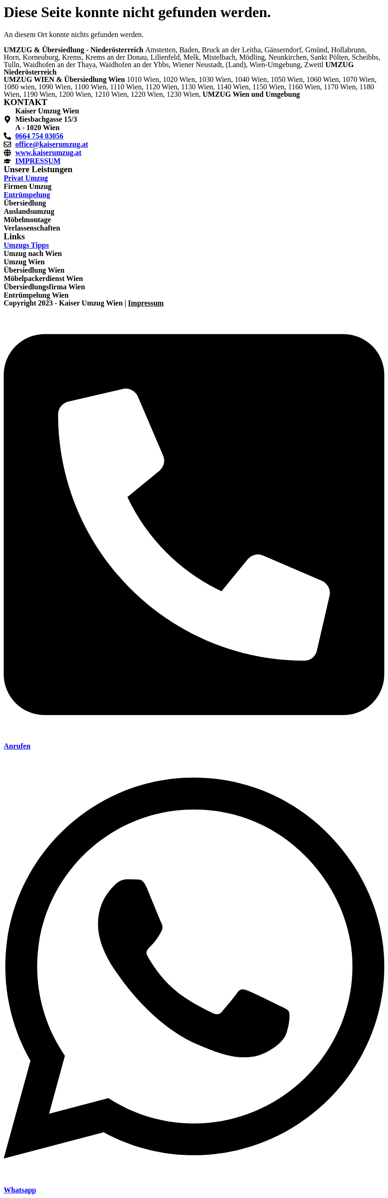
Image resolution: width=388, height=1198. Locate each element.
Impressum (146, 303)
